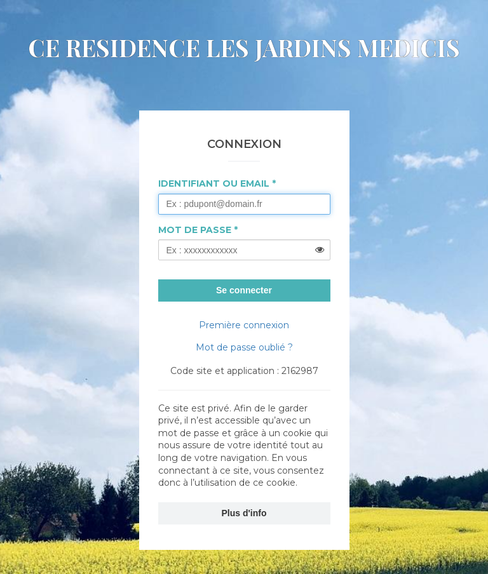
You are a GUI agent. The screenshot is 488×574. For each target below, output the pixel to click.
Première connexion (244, 325)
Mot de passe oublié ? (244, 347)
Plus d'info (244, 513)
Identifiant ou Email (213, 183)
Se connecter (244, 290)
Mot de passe (194, 230)
